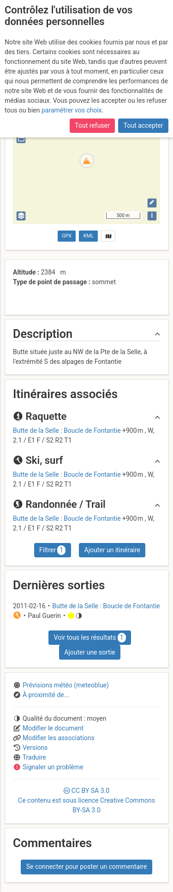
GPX (67, 236)
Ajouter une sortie (89, 652)
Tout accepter (143, 125)
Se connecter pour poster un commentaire (86, 866)
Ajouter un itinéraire (112, 550)
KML (89, 236)
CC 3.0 (86, 800)
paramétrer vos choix (72, 110)
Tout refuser (92, 125)
